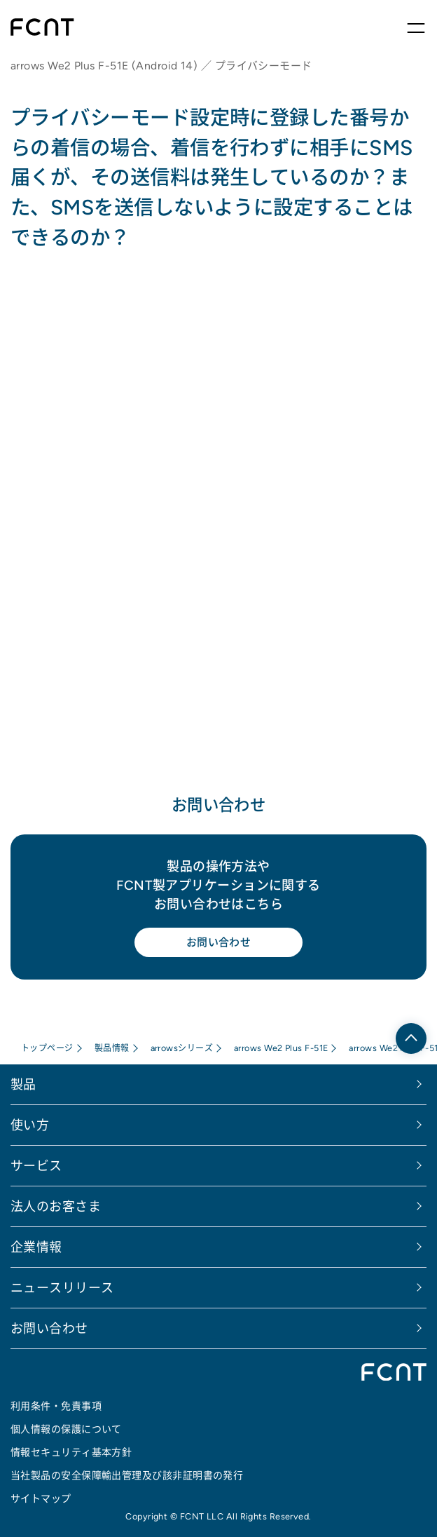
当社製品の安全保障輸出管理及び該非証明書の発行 (127, 1475)
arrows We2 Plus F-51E (281, 1048)
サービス (36, 1166)
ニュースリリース (62, 1288)
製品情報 (112, 1048)
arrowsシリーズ (182, 1048)
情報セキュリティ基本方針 (71, 1452)
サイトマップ (41, 1498)
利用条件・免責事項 (56, 1406)
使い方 (30, 1125)
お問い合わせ (218, 942)
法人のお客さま (56, 1206)
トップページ (47, 1048)
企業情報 (36, 1247)
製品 (23, 1084)
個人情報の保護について (66, 1429)
